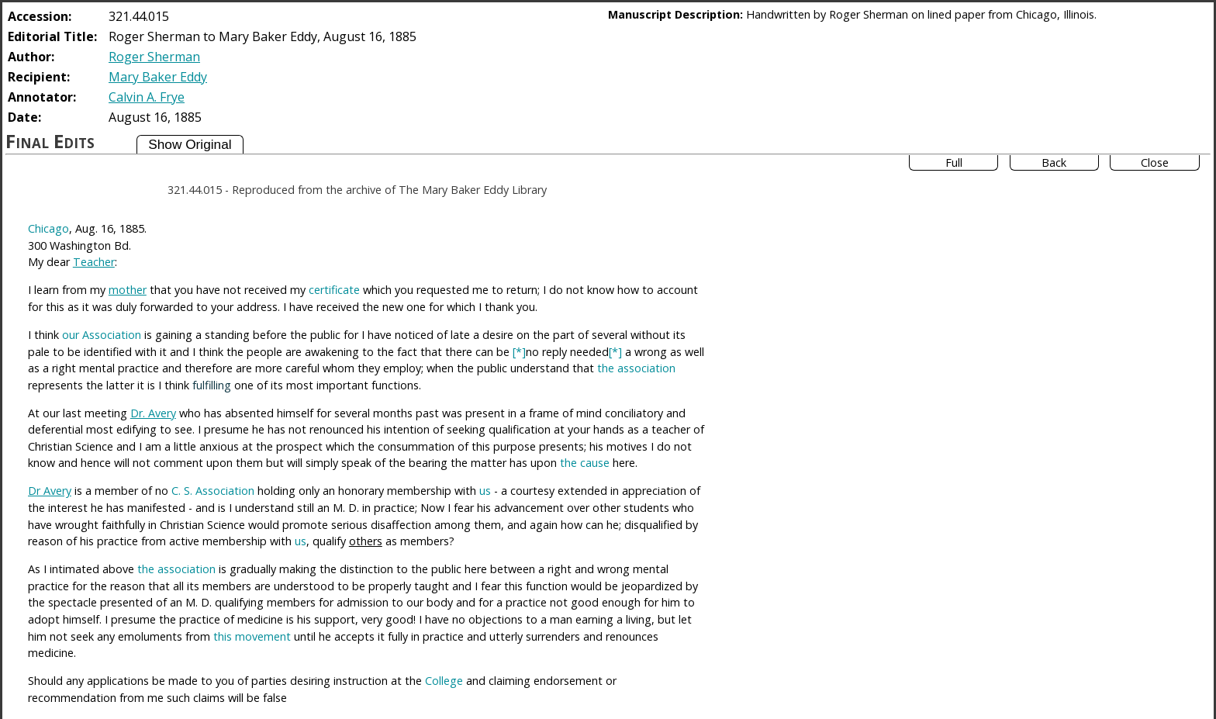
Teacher (94, 261)
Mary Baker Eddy (158, 76)
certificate (334, 289)
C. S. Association (212, 490)
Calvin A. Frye (147, 96)
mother (128, 289)
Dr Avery (49, 490)
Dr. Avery (153, 413)
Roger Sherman (154, 56)
